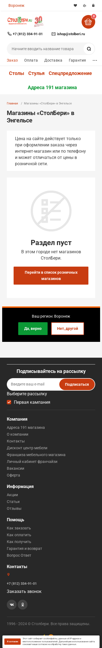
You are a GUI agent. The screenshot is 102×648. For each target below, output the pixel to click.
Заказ (12, 60)
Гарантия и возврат (24, 548)
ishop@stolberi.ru (71, 34)
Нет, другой (67, 328)
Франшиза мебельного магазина (36, 455)
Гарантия (77, 60)
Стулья (36, 73)
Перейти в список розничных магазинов (51, 275)
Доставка (53, 60)
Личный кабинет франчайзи (32, 461)
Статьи (13, 501)
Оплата (31, 60)
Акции (12, 495)
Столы (16, 73)
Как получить (19, 542)
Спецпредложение (70, 73)
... (94, 59)
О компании (17, 434)
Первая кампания (32, 402)
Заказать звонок (24, 591)
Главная (12, 103)
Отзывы (14, 508)
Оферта (13, 475)
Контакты (16, 441)
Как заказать (19, 528)
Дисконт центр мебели (27, 448)
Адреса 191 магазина (52, 87)
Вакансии (15, 468)
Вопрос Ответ (19, 555)
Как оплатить (19, 535)
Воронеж (16, 5)
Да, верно (33, 328)
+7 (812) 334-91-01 (28, 34)
